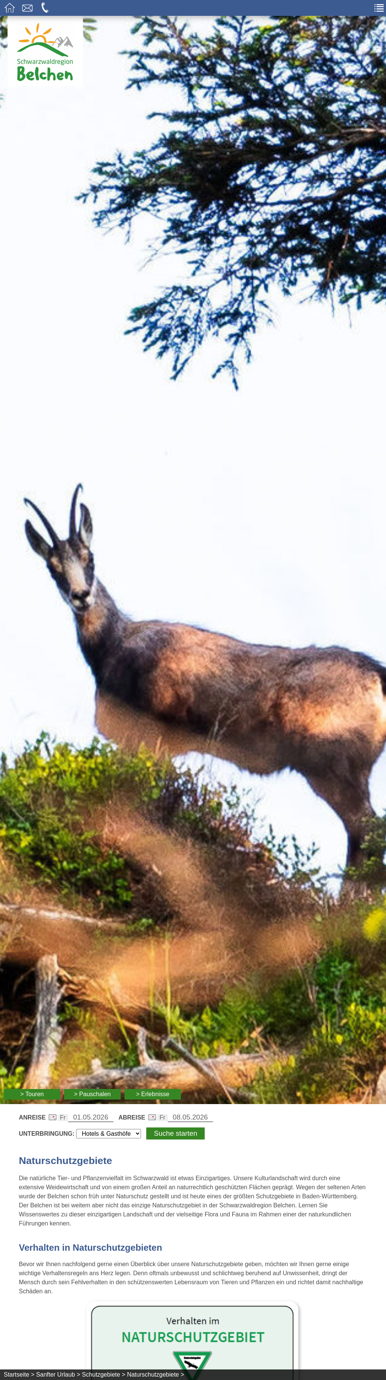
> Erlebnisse (153, 1094)
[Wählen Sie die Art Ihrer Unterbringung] (108, 1133)
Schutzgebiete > (103, 1374)
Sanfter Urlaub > (58, 1374)
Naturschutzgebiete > (155, 1374)
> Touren (32, 1094)
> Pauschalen (92, 1094)
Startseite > (19, 1374)
